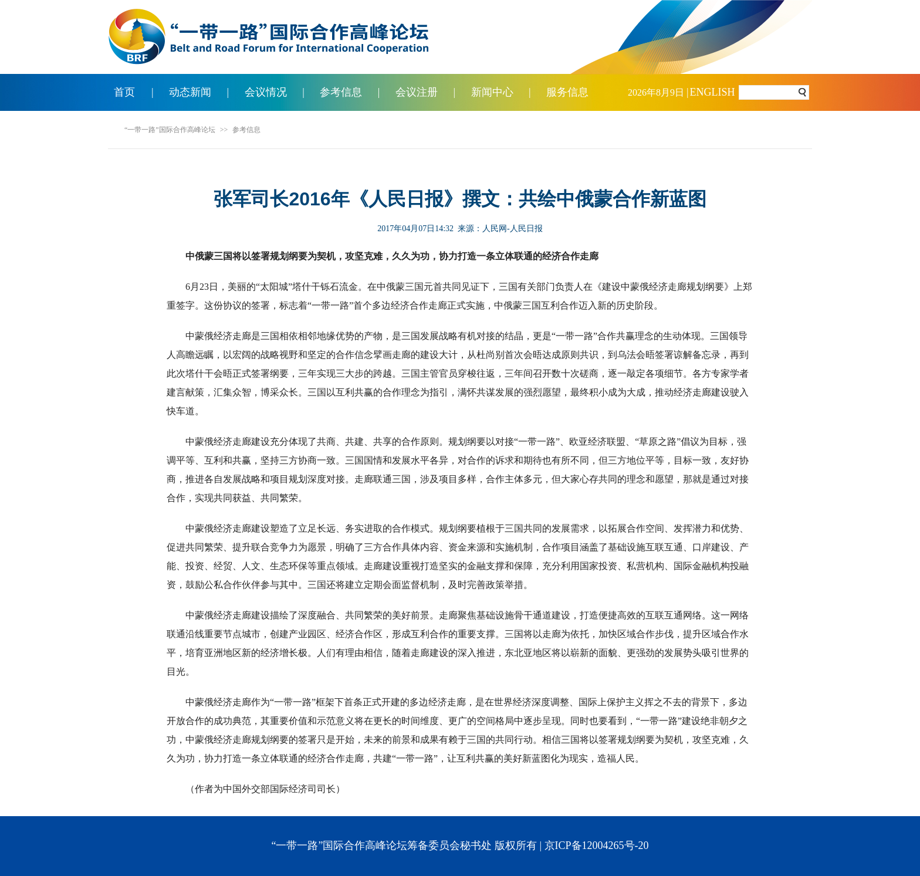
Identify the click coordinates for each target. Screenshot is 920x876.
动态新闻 (190, 92)
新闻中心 (492, 92)
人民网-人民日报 (512, 228)
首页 (124, 92)
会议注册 (416, 92)
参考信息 (341, 92)
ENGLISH (712, 92)
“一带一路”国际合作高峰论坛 (169, 130)
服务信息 (567, 92)
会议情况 (266, 92)
